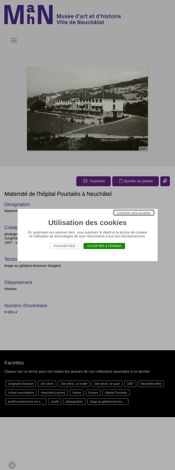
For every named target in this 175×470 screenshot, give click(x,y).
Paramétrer (64, 246)
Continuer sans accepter (134, 212)
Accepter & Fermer (104, 246)
